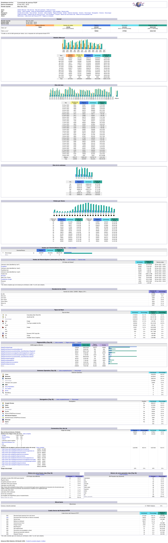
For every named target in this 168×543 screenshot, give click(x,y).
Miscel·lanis (21, 16)
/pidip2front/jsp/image (6, 347)
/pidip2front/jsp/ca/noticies (8, 364)
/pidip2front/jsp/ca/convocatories (9, 362)
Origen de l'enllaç (22, 14)
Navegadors (95, 13)
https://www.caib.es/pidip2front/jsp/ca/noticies (14, 452)
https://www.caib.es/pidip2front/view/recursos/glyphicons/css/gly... (19, 459)
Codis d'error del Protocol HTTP (33, 16)
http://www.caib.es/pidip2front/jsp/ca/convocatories (15, 454)
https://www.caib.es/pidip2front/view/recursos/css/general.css (18, 450)
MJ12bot (3, 275)
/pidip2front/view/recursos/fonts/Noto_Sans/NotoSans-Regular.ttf (18, 351)
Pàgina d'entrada (57, 13)
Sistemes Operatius (73, 13)
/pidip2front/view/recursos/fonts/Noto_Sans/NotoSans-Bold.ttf (17, 356)
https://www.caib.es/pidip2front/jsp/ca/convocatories (15, 449)
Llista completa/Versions (65, 370)
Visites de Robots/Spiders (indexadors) (41, 11)
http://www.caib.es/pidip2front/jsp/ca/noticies (13, 456)
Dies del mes (30, 10)
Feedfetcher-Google (6, 279)
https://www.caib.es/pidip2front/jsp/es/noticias (14, 463)
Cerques (57, 14)
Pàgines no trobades (47, 16)
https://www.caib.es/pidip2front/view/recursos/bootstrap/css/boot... (19, 461)
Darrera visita (65, 11)
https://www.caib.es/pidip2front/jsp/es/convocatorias (15, 464)
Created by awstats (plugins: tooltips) (35, 541)
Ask (3, 444)
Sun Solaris (8, 388)
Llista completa (26, 11)
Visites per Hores (50, 10)
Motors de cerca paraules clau (84, 14)
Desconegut (88, 13)
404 (7, 517)
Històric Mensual (22, 10)
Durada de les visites (23, 13)
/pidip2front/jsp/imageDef (7, 358)
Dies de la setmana (40, 10)
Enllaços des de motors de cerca (36, 14)
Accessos (40, 13)
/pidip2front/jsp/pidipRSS (7, 360)
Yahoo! (4, 438)
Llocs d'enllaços (50, 14)
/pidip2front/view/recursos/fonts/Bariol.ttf (11, 349)
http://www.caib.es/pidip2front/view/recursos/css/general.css (18, 457)
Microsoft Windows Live (8, 442)
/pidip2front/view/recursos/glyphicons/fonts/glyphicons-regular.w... (18, 353)
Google (4, 435)
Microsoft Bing (6, 437)
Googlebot (4, 266)
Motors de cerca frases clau (68, 14)
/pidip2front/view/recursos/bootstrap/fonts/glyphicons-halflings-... (18, 354)
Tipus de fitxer (33, 13)
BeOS (6, 390)
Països (19, 11)
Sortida (65, 13)
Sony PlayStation (9, 386)
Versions (81, 13)
